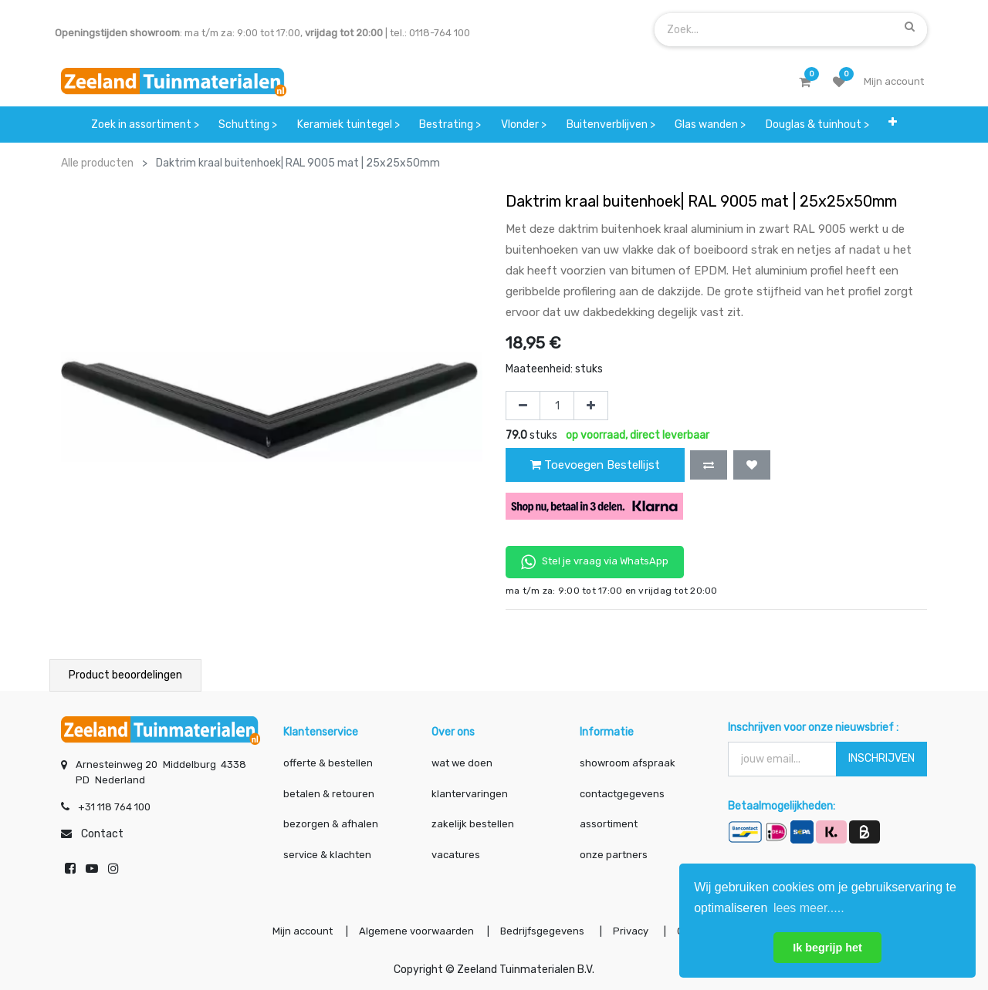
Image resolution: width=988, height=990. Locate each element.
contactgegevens (622, 794)
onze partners (614, 854)
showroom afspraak (627, 763)
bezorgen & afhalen (330, 824)
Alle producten (97, 163)
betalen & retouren (328, 794)
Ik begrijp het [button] (827, 947)
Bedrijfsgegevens (543, 931)
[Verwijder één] (523, 405)
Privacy (632, 931)
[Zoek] (909, 26)
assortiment (609, 824)
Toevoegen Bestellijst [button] (595, 465)
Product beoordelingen (125, 675)
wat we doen (461, 763)
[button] (893, 124)
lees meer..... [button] (808, 907)
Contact (102, 833)
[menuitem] (145, 124)
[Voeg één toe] (591, 405)
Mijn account (302, 931)
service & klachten (327, 854)
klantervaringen (469, 794)
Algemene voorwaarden (416, 931)
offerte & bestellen (329, 763)
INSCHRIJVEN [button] (881, 758)
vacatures (455, 854)
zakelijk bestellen (472, 824)
